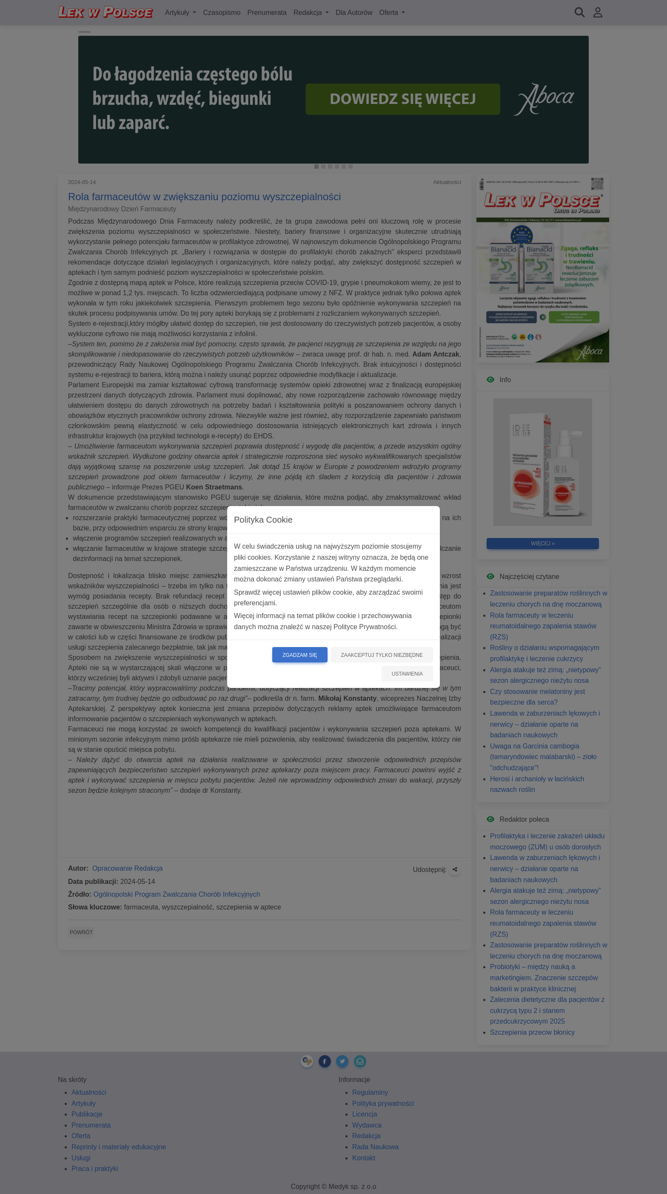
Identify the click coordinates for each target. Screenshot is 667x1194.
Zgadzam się (299, 655)
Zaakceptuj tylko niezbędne (382, 655)
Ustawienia (407, 674)
